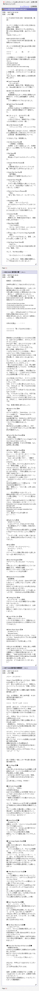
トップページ (24, 6)
